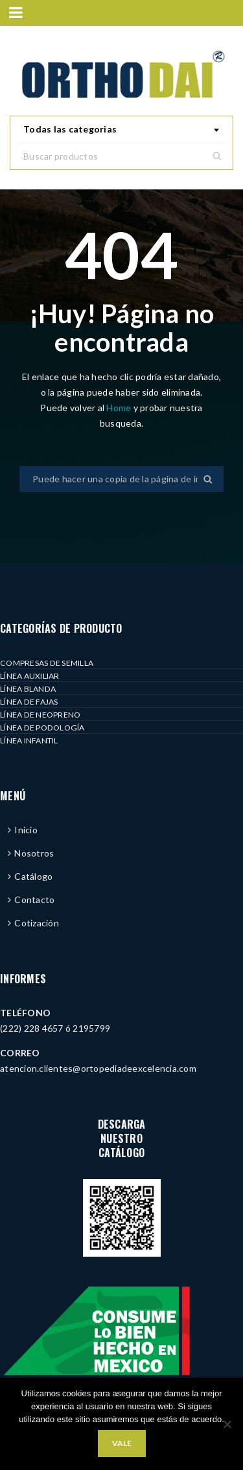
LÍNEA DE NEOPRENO (40, 714)
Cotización (36, 922)
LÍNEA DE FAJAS (29, 702)
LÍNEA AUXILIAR (30, 676)
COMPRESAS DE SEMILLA (46, 663)
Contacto (34, 899)
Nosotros (34, 852)
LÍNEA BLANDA (28, 689)
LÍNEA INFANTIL (29, 740)
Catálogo (33, 876)
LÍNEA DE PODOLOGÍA (42, 727)
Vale (122, 1443)
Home (119, 407)
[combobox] (121, 130)
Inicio (26, 829)
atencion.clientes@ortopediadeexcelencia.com (98, 1068)
